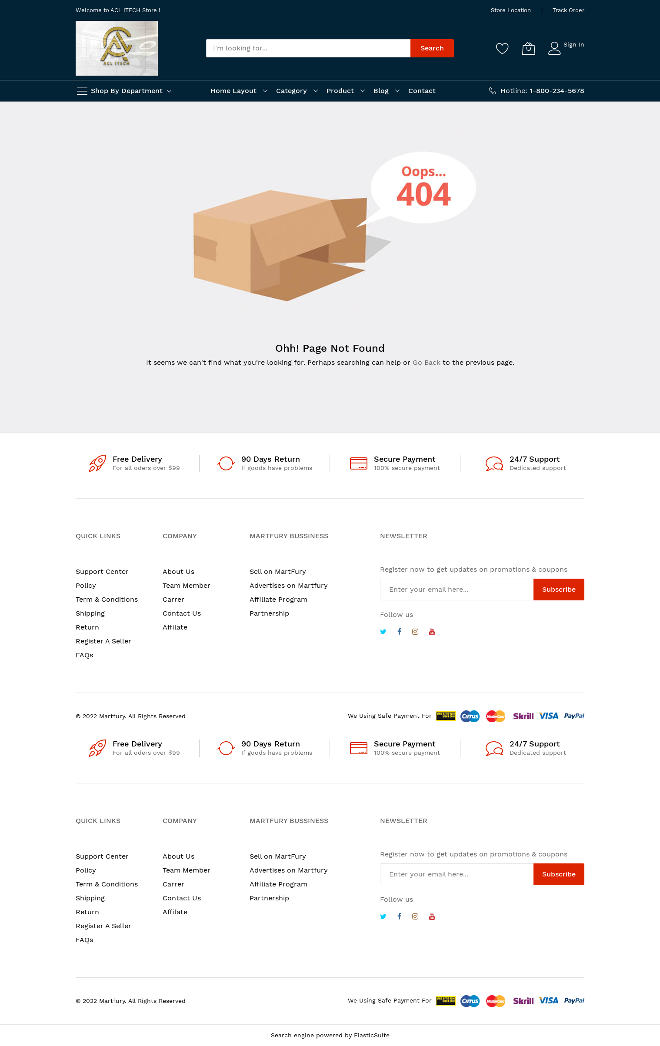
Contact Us (182, 613)
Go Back (426, 362)
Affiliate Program (278, 599)
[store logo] (117, 48)
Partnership (269, 613)
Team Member (186, 585)
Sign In (573, 44)
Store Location (511, 10)
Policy (86, 585)
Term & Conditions (107, 599)
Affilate (175, 627)
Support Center (102, 571)
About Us (178, 571)
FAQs (84, 655)
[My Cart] (528, 48)
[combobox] (308, 48)
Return (87, 627)
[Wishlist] (502, 48)
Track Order (568, 10)
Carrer (173, 599)
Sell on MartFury (278, 571)
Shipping (90, 613)
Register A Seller (103, 641)
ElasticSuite (372, 1035)
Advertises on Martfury (289, 585)
